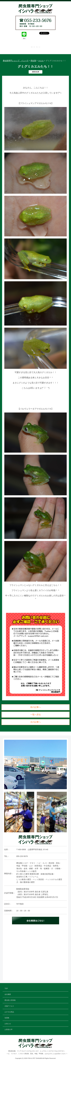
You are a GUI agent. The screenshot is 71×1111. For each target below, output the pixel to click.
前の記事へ (35, 755)
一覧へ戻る (35, 762)
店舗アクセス (35, 71)
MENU (36, 47)
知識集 (35, 83)
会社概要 (35, 59)
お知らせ (35, 89)
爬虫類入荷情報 (35, 65)
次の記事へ (35, 770)
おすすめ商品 (35, 77)
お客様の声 (35, 95)
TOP (35, 53)
